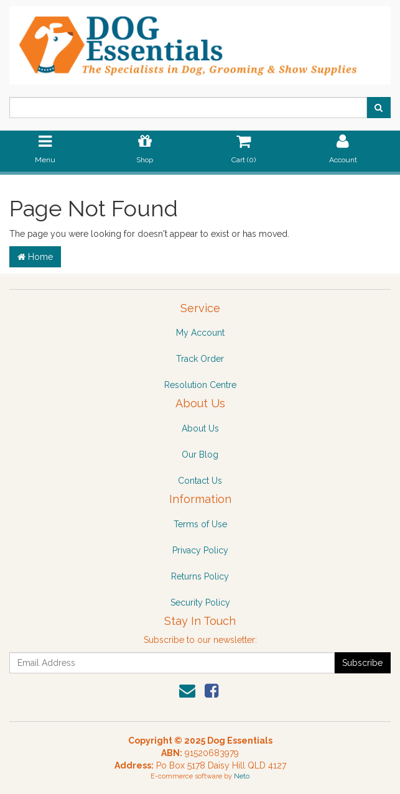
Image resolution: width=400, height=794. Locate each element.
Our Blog (200, 454)
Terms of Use (200, 524)
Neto (241, 776)
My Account (200, 333)
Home (35, 257)
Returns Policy (200, 576)
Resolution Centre (200, 385)
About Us (200, 428)
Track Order (200, 359)
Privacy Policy (200, 550)
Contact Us (200, 481)
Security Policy (200, 602)
